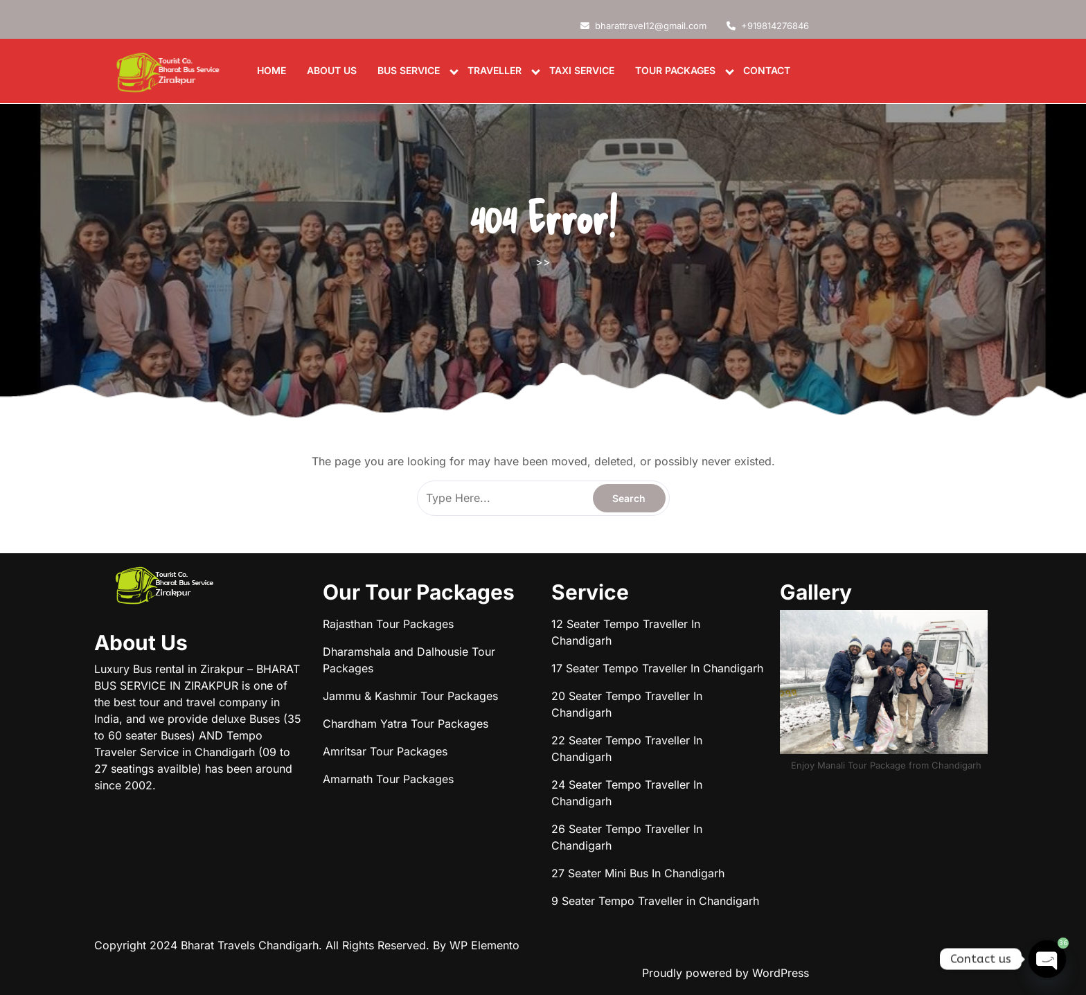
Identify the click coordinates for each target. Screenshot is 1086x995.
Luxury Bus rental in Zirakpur (169, 669)
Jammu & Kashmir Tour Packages (410, 696)
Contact (766, 70)
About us (332, 70)
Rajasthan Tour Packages (388, 624)
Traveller (495, 70)
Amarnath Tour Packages (388, 779)
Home (271, 70)
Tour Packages (675, 70)
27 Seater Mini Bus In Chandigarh (637, 873)
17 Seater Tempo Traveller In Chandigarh (657, 668)
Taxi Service (581, 70)
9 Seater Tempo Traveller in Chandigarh (655, 901)
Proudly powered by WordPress (725, 973)
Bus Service (408, 70)
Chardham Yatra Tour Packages (405, 723)
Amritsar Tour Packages (385, 751)
